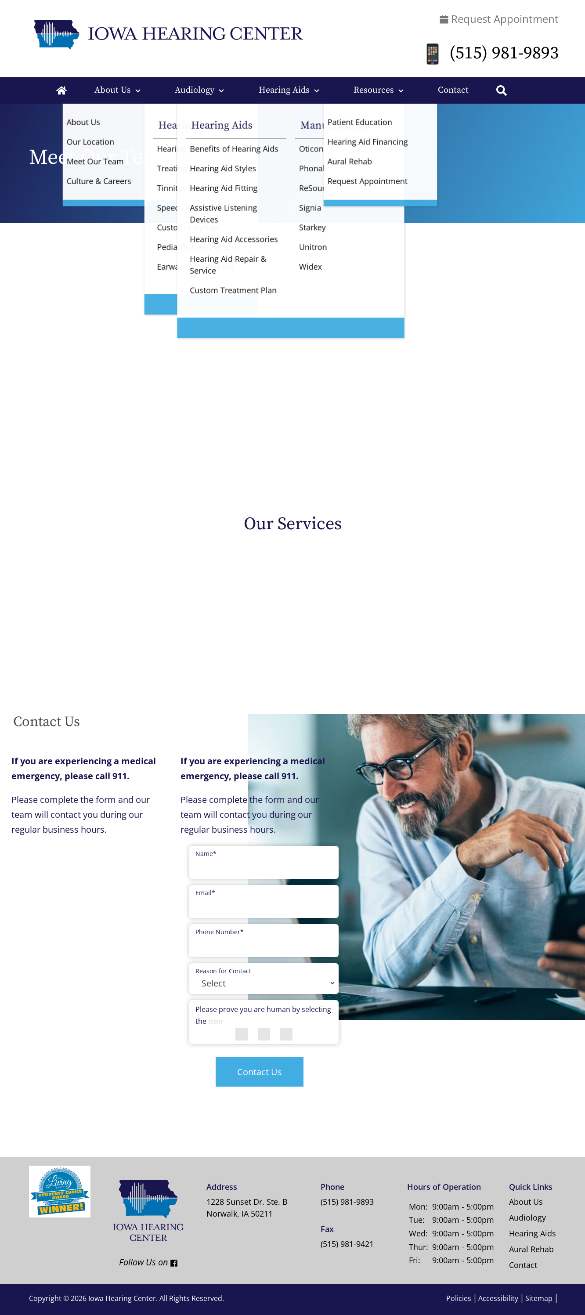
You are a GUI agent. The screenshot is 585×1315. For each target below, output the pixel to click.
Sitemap (538, 1298)
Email (205, 893)
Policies (458, 1298)
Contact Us (259, 1072)
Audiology (194, 90)
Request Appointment (499, 18)
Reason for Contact (223, 971)
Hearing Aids (284, 90)
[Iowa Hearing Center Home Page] (166, 34)
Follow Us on (140, 1262)
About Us (112, 90)
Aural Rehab (531, 1249)
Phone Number (219, 932)
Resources (374, 90)
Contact (453, 90)
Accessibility (498, 1298)
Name (206, 853)
